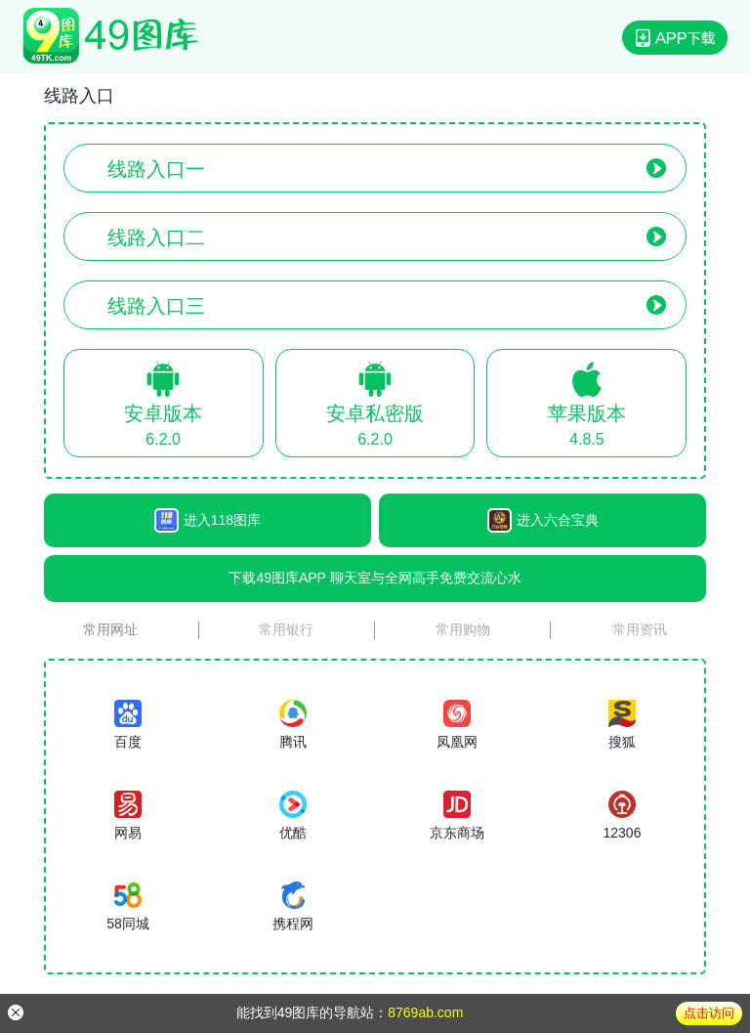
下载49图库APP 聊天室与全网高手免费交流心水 (375, 577)
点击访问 (709, 1013)
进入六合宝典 (543, 520)
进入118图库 (207, 520)
